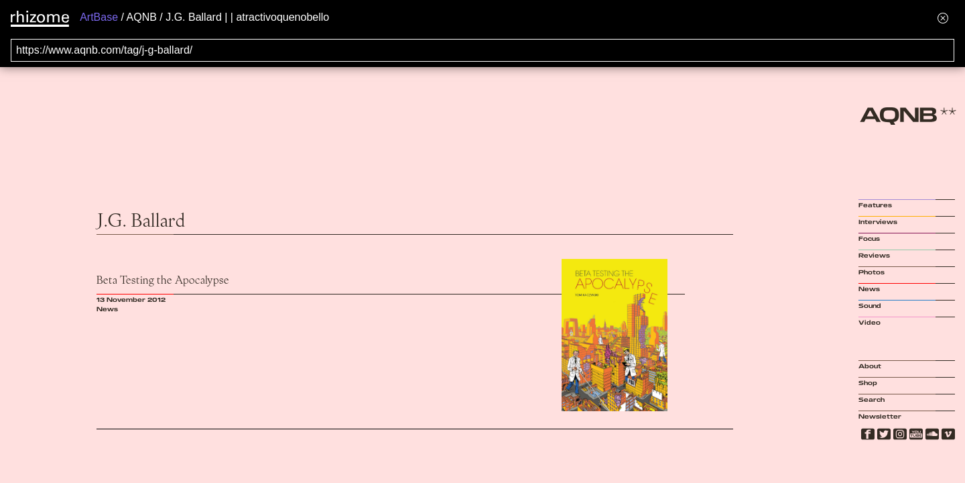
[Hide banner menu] (942, 17)
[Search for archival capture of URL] (482, 50)
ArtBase (99, 17)
